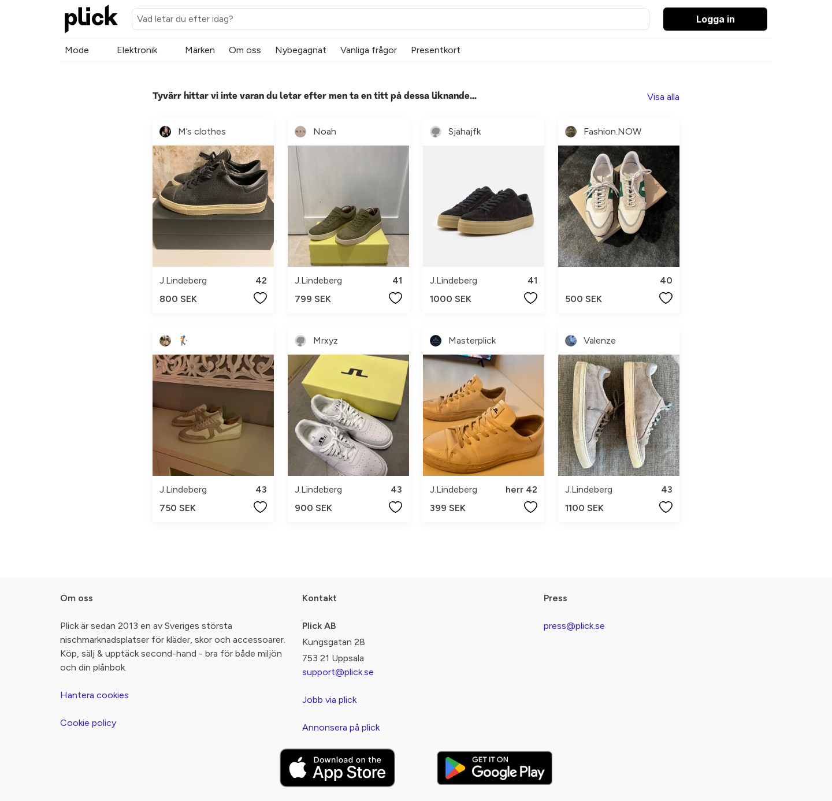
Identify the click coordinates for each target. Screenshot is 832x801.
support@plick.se (338, 671)
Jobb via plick (329, 699)
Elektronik (137, 49)
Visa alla (663, 96)
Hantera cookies (94, 695)
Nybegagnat (300, 49)
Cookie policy (88, 722)
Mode (77, 49)
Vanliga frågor (368, 49)
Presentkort (435, 49)
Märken (200, 49)
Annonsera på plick (341, 727)
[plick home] (91, 19)
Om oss (245, 49)
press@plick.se (574, 625)
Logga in (715, 19)
